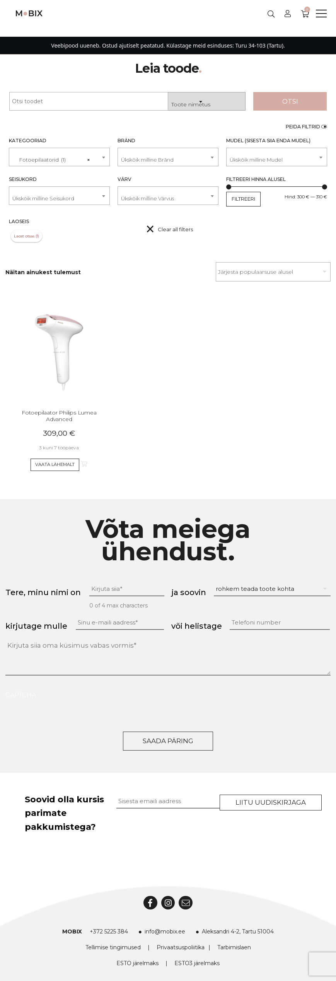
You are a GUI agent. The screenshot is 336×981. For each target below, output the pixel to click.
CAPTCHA (20, 695)
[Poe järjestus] (273, 272)
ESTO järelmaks (137, 963)
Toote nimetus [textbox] (190, 104)
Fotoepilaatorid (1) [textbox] (51, 156)
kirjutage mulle (36, 626)
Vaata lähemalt (55, 464)
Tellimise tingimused (113, 947)
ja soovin (188, 592)
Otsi (290, 101)
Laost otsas (24, 236)
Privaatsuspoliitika (181, 947)
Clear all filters (175, 229)
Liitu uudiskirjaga (270, 802)
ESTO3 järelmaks (197, 963)
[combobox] (207, 101)
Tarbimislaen (234, 947)
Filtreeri (243, 199)
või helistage (196, 626)
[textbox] (168, 160)
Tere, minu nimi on (43, 592)
